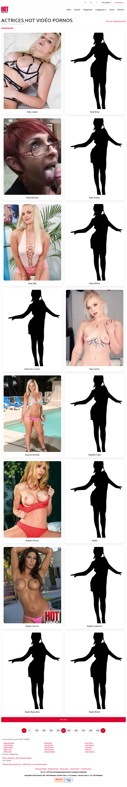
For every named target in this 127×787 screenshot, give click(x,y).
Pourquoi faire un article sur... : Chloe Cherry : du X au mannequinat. (24, 764)
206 (76, 730)
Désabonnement (53, 769)
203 (68, 730)
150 (36, 730)
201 (58, 730)
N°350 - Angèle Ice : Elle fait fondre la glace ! (17, 758)
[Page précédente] (24, 730)
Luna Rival (88, 747)
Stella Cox (88, 749)
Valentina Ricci (90, 752)
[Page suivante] (103, 730)
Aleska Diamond (9, 743)
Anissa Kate (48, 743)
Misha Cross (7, 749)
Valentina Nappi (49, 752)
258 (90, 730)
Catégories (100, 10)
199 (51, 730)
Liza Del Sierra (49, 747)
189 (43, 730)
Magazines (87, 10)
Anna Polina (89, 743)
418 (97, 730)
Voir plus (63, 720)
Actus (112, 10)
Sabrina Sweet (49, 749)
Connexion (118, 2)
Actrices (120, 10)
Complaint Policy (86, 769)
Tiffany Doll (7, 752)
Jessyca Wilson (8, 745)
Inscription (106, 2)
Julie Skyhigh (48, 745)
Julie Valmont (89, 745)
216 (83, 730)
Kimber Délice (8, 747)
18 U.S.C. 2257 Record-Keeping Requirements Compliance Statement (63, 772)
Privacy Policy (64, 769)
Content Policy (75, 769)
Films (69, 10)
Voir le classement (116, 21)
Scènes (77, 10)
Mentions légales (40, 769)
